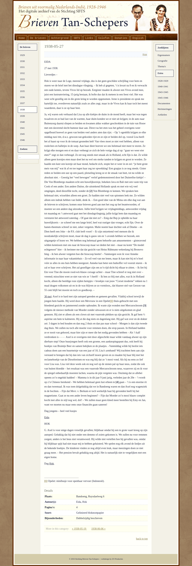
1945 (22, 134)
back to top (142, 538)
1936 (22, 97)
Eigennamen (164, 55)
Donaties (121, 38)
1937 (22, 103)
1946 (22, 140)
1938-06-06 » (98, 528)
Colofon (104, 38)
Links (89, 38)
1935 (22, 91)
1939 (22, 116)
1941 (22, 128)
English (138, 38)
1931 (22, 67)
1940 (22, 122)
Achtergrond (59, 38)
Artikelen (162, 114)
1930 (22, 61)
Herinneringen (165, 109)
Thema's (162, 66)
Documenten (164, 103)
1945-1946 (163, 97)
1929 (22, 55)
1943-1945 (163, 92)
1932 (22, 73)
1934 (22, 85)
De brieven (38, 38)
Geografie (162, 60)
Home (22, 38)
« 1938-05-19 (79, 528)
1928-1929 (163, 80)
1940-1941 (163, 86)
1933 (22, 79)
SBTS (77, 38)
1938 (22, 109)
